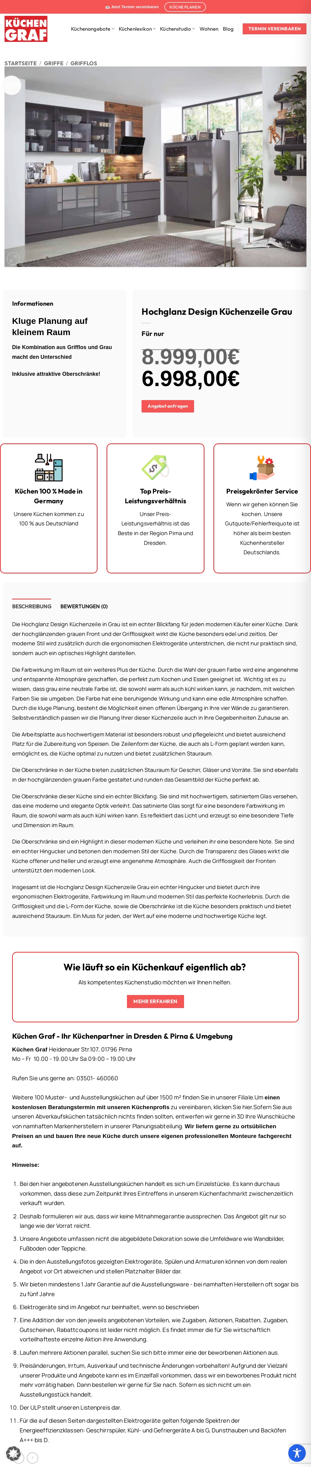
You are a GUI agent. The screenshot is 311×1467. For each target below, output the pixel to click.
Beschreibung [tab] (31, 606)
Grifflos (83, 63)
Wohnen (209, 28)
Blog (228, 28)
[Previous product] (32, 1458)
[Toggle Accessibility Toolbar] (297, 1453)
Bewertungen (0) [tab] (84, 606)
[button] (13, 258)
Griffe (53, 63)
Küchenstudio (177, 28)
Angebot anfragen (168, 406)
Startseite (21, 63)
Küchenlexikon (137, 28)
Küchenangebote (92, 28)
